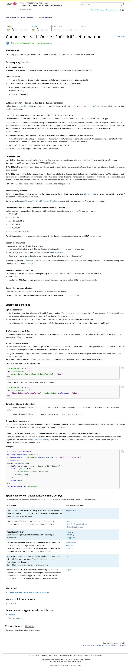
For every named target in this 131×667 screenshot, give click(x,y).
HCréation (28, 260)
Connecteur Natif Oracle (43, 18)
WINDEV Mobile (77, 665)
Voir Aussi (121, 36)
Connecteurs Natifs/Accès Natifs (21, 18)
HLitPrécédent (71, 526)
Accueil (93, 10)
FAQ (50, 655)
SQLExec (85, 160)
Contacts (86, 655)
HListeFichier (58, 252)
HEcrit (87, 194)
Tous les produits (15, 621)
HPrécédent (70, 529)
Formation (77, 655)
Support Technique (65, 655)
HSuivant (79, 529)
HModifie (38, 440)
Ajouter (29, 629)
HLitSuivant (82, 526)
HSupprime (49, 440)
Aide (7, 18)
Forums (44, 655)
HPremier (70, 548)
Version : (23, 10)
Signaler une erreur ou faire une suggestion (97, 648)
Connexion (101, 10)
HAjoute (31, 440)
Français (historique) (113, 10)
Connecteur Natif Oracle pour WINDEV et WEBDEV (29, 595)
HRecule (77, 524)
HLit (94, 194)
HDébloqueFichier (99, 106)
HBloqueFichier (21, 106)
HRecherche (71, 545)
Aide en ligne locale (119, 648)
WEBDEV (12, 617)
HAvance (69, 524)
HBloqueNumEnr (32, 201)
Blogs (56, 655)
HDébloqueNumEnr (49, 201)
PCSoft (31, 655)
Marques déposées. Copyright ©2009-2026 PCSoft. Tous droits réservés (66, 660)
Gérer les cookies (96, 655)
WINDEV (62, 665)
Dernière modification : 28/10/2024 (114, 646)
